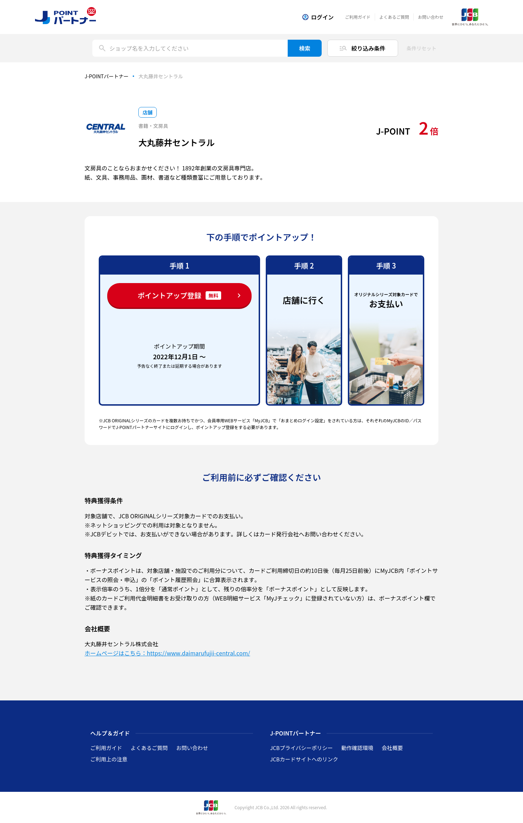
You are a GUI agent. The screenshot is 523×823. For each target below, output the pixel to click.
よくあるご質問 (394, 17)
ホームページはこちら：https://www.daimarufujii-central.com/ (167, 653)
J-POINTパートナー (106, 76)
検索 (304, 48)
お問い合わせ (430, 17)
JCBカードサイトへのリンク (304, 759)
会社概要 (392, 747)
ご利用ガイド (357, 17)
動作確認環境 (357, 747)
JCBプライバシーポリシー (301, 747)
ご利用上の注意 (108, 759)
